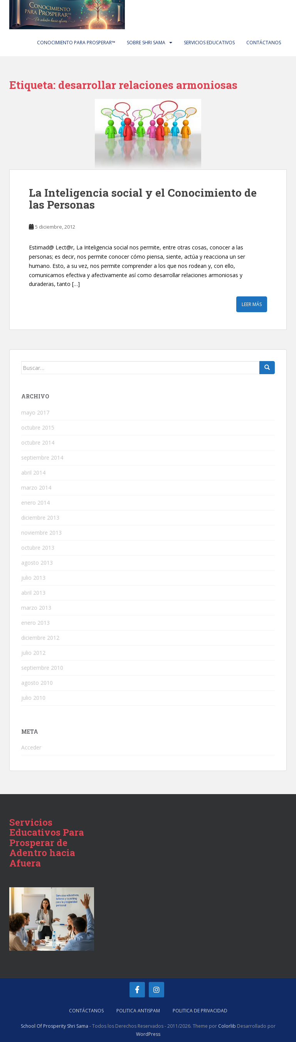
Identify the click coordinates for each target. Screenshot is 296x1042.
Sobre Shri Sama (146, 42)
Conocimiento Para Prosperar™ (76, 42)
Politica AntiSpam (138, 1010)
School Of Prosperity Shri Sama (54, 1026)
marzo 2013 (36, 607)
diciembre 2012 (40, 637)
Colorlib (227, 1026)
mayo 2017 (35, 412)
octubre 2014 (37, 442)
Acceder (31, 747)
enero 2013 (35, 622)
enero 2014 (35, 502)
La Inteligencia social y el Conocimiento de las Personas (143, 199)
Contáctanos (263, 42)
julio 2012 (33, 652)
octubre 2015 (37, 427)
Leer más (252, 304)
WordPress (148, 1034)
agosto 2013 (37, 562)
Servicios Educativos (209, 42)
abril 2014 (33, 472)
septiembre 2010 (42, 667)
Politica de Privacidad (200, 1010)
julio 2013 (33, 577)
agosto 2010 (37, 682)
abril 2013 (33, 592)
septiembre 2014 (42, 457)
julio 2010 (33, 697)
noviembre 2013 (41, 532)
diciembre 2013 (40, 517)
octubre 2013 (37, 547)
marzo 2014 (36, 487)
